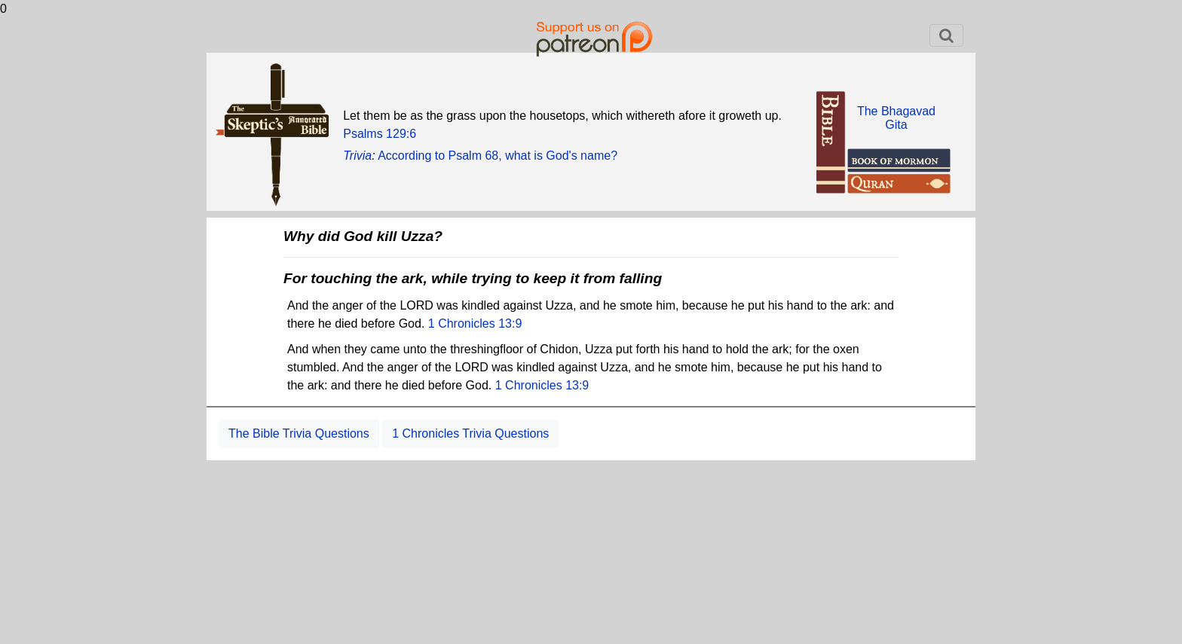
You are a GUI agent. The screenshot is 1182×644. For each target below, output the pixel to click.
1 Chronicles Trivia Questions (470, 433)
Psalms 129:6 (379, 133)
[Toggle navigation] (946, 35)
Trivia (357, 155)
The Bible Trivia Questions (298, 433)
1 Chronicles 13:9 (475, 323)
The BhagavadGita (896, 118)
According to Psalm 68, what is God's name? (497, 155)
